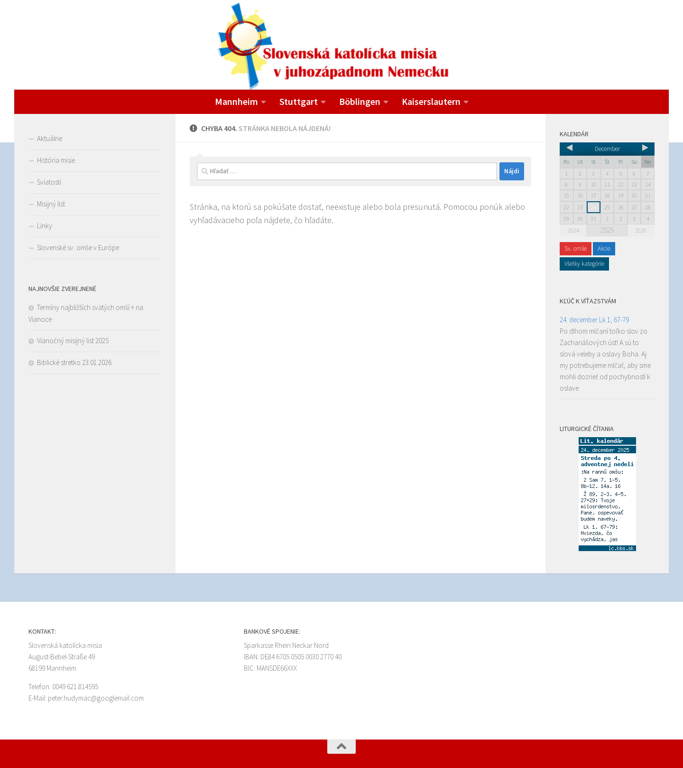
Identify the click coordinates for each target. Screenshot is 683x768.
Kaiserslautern (431, 101)
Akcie (604, 248)
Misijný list (51, 203)
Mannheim (236, 101)
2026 (640, 230)
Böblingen (359, 101)
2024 (573, 230)
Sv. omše (575, 248)
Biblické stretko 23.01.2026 (74, 362)
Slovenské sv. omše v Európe (78, 247)
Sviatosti (49, 182)
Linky (44, 225)
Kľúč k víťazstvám (588, 301)
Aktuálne (49, 138)
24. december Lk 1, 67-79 (594, 319)
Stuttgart (298, 101)
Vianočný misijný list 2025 (73, 340)
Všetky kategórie (584, 264)
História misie (56, 160)
